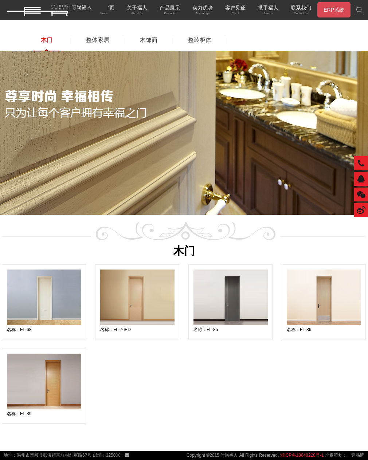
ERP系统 (334, 10)
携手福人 (268, 10)
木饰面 (148, 40)
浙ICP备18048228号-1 (302, 455)
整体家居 (97, 40)
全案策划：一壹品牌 (344, 455)
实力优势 (202, 10)
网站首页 (104, 10)
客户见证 (235, 10)
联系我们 (301, 10)
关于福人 (137, 10)
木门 (46, 40)
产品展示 (170, 10)
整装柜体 (199, 40)
